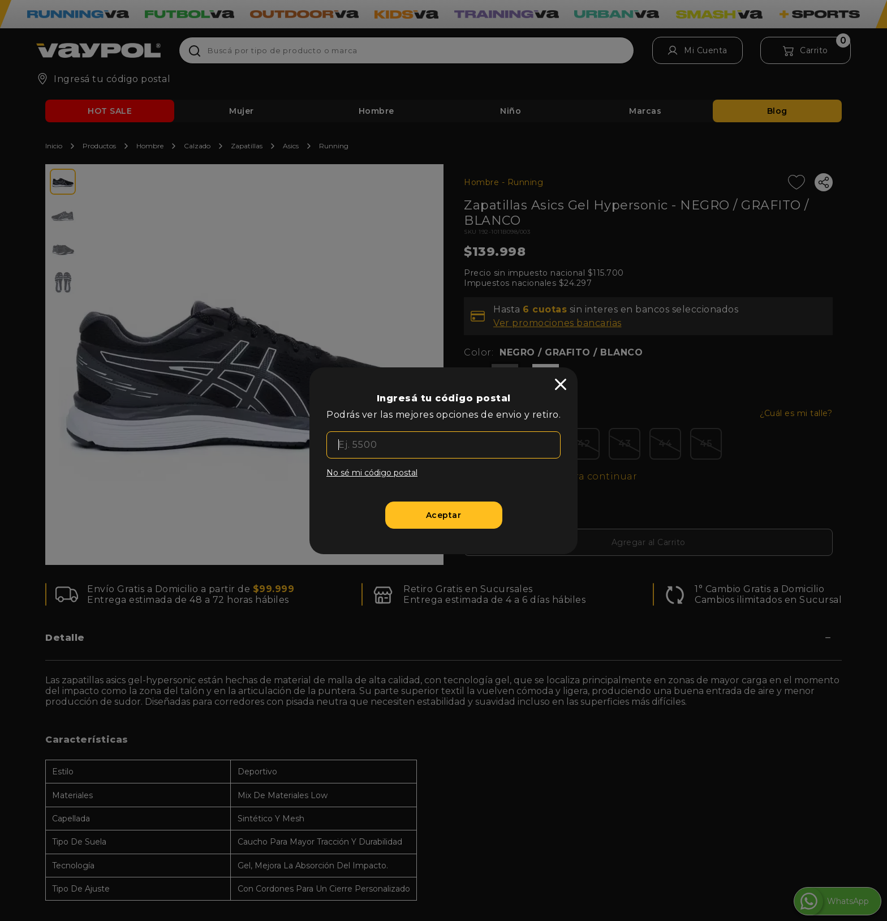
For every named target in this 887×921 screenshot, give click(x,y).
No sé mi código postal (371, 473)
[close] (560, 384)
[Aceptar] (443, 515)
